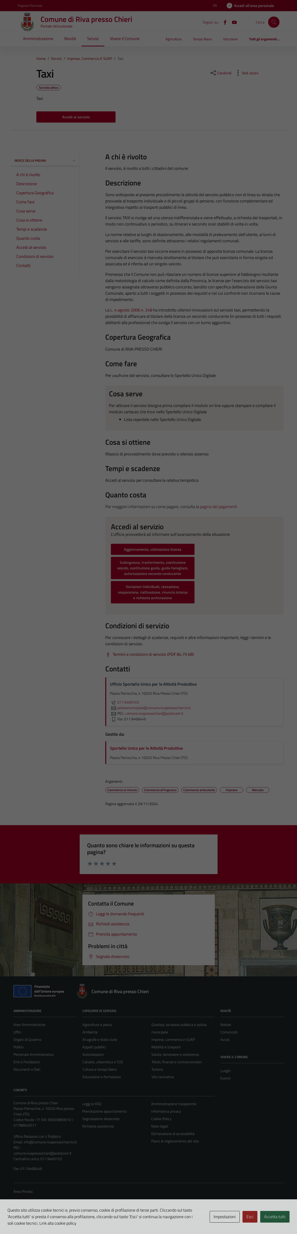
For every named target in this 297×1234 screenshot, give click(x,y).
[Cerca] (273, 22)
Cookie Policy (161, 1118)
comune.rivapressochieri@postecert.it (43, 1153)
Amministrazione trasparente (173, 1104)
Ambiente (90, 1032)
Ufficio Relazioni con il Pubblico (37, 1136)
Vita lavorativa (162, 1077)
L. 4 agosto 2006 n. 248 (131, 310)
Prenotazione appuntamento (104, 1111)
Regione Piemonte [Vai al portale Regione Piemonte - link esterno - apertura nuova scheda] (30, 5)
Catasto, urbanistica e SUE (102, 1062)
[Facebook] (223, 22)
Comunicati (229, 1032)
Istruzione (230, 39)
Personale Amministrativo (34, 1054)
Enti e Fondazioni (27, 1062)
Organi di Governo (27, 1039)
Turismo (157, 1069)
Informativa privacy (166, 1111)
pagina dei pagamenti (218, 506)
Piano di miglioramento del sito (175, 1141)
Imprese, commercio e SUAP (173, 1039)
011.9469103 (124, 702)
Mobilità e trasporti (166, 1047)
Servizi (93, 38)
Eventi (225, 1078)
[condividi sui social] (220, 73)
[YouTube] (232, 22)
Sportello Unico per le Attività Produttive (146, 748)
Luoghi (225, 1070)
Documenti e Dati (27, 1069)
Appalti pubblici (94, 1047)
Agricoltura (174, 39)
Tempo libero (202, 39)
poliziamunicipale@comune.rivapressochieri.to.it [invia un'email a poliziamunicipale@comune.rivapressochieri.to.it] (150, 708)
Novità (70, 38)
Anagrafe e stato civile (99, 1039)
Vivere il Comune (125, 38)
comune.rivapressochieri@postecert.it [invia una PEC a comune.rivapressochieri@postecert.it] (154, 713)
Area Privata (23, 1191)
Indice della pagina (45, 160)
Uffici (17, 1032)
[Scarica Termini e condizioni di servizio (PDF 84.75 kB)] (149, 654)
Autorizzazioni (93, 1054)
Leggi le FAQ (92, 1104)
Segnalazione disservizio (100, 1118)
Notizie (225, 1024)
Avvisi (224, 1039)
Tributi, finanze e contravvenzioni (176, 1062)
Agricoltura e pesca (97, 1024)
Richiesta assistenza (98, 1126)
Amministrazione (38, 38)
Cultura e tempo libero (99, 1069)
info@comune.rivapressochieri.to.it (50, 1142)
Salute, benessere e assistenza (175, 1054)
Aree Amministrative (29, 1024)
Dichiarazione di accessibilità (173, 1133)
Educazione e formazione (101, 1077)
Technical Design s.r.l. (45, 1220)
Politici (19, 1047)
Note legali (159, 1126)
